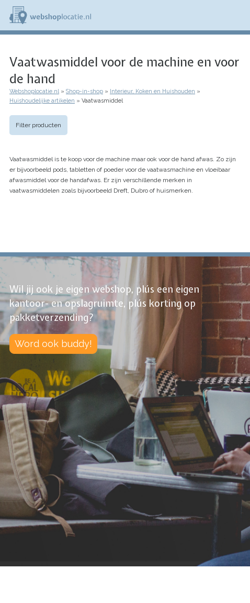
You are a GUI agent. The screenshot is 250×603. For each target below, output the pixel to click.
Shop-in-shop (84, 91)
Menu (237, 15)
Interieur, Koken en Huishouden (152, 91)
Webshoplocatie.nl (34, 91)
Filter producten (38, 125)
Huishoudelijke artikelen (42, 100)
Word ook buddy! (53, 343)
